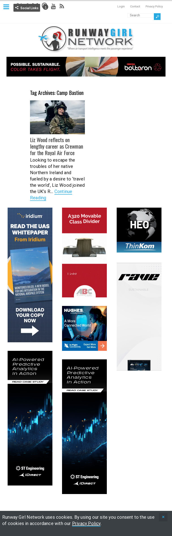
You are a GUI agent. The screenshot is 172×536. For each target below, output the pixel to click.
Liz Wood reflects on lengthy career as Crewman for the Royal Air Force (56, 146)
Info (45, 7)
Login (121, 6)
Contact (135, 6)
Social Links (29, 8)
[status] (163, 517)
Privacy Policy (154, 6)
